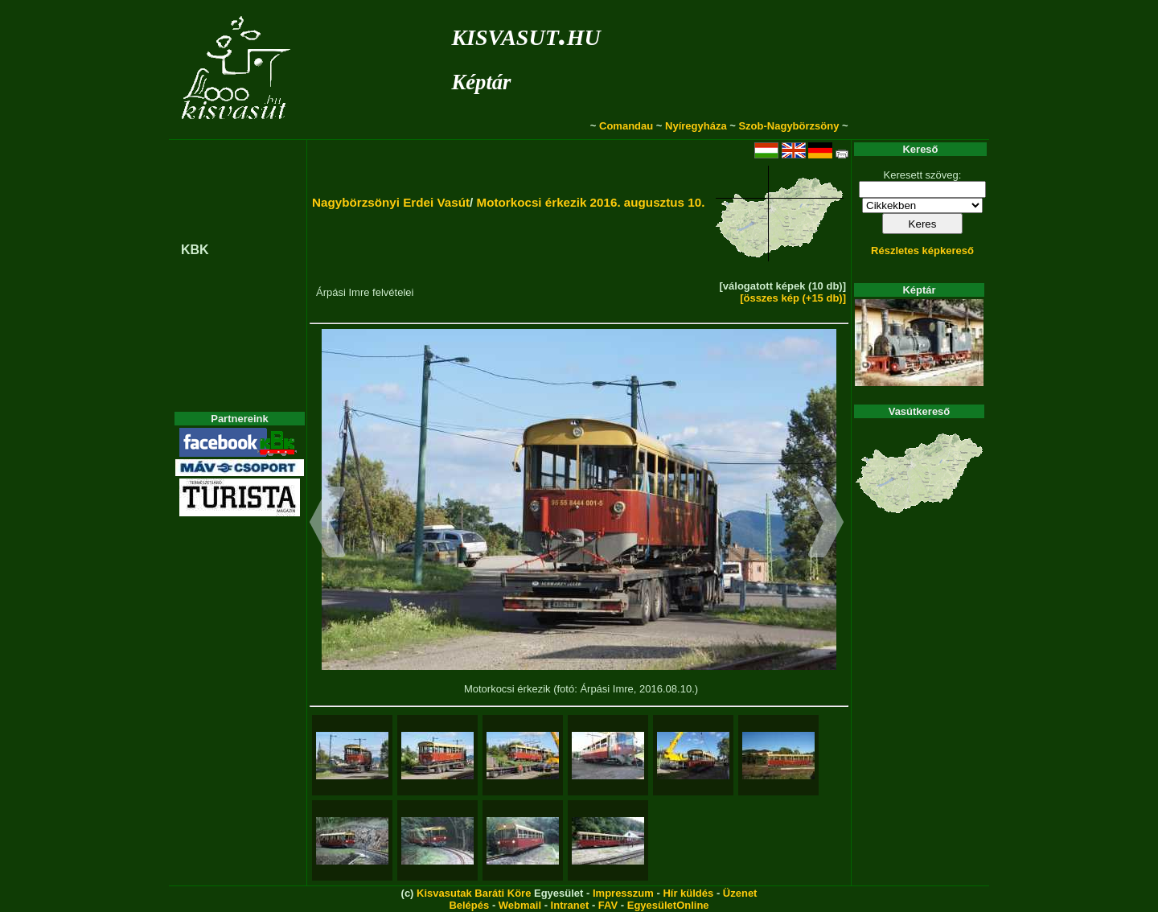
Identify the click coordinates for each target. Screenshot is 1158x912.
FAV (608, 905)
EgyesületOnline (668, 905)
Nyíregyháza (696, 126)
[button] (328, 524)
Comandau (626, 126)
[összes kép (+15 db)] (793, 298)
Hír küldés (688, 893)
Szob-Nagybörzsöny (788, 126)
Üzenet (740, 893)
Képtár (481, 82)
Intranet (570, 905)
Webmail (520, 905)
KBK (195, 250)
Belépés (469, 905)
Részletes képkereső (922, 250)
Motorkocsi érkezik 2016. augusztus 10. (590, 202)
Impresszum (623, 893)
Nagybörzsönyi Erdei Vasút (391, 202)
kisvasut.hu (525, 34)
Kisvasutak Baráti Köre (474, 893)
